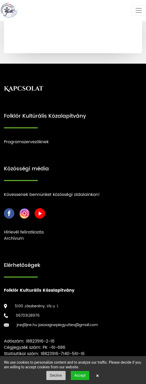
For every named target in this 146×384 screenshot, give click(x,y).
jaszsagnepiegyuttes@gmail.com (68, 325)
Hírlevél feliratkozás (24, 232)
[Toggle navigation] (138, 10)
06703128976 (28, 316)
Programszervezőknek (26, 142)
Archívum (14, 238)
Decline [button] (56, 375)
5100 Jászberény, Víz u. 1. (37, 306)
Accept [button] (80, 375)
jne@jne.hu (27, 325)
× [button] (97, 375)
